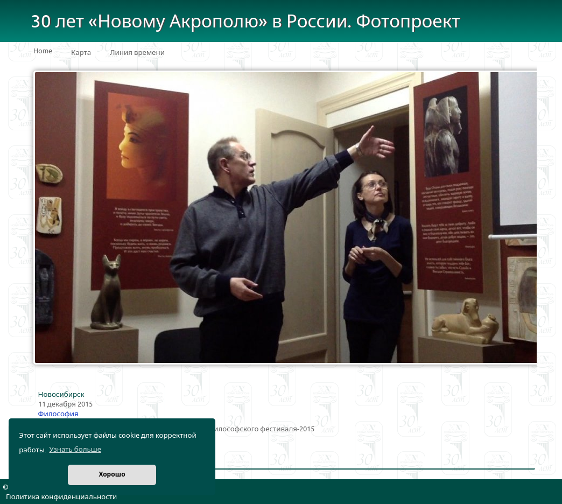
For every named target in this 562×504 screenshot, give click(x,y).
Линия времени (137, 53)
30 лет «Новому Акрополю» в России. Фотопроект (245, 21)
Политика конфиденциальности (61, 497)
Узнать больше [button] (75, 449)
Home (42, 51)
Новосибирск (61, 394)
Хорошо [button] (112, 474)
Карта (81, 53)
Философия (58, 414)
